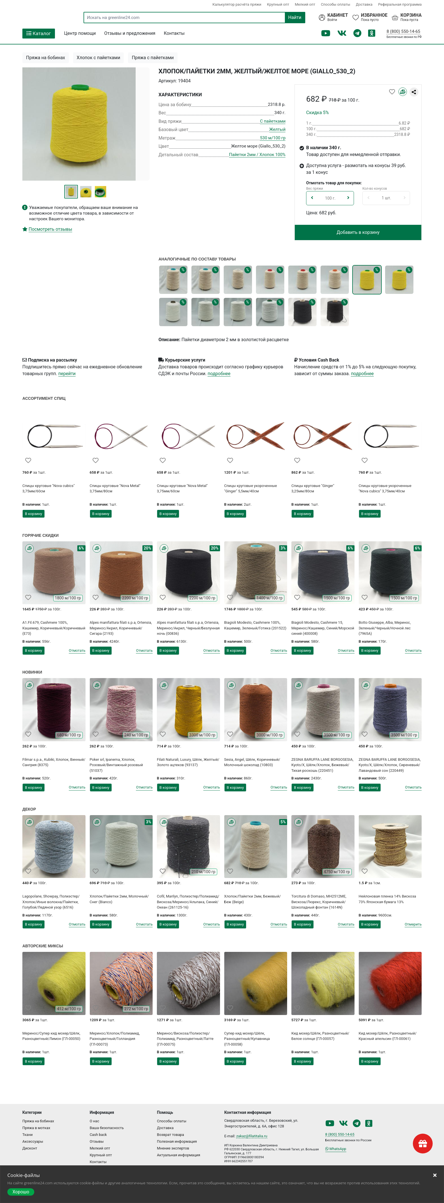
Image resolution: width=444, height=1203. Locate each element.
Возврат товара (170, 1135)
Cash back (98, 1135)
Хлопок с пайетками (98, 57)
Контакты (174, 33)
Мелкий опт (305, 4)
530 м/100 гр (272, 137)
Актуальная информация (178, 1155)
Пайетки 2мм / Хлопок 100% (257, 154)
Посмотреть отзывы (50, 229)
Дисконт (29, 1148)
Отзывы (97, 1141)
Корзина (411, 15)
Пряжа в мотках (36, 1128)
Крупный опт (278, 4)
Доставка (364, 4)
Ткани (27, 1135)
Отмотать (77, 650)
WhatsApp (335, 1149)
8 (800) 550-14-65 (403, 31)
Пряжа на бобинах (45, 57)
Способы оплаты (335, 4)
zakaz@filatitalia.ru (251, 1136)
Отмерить (413, 924)
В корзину (33, 514)
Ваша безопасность (107, 1128)
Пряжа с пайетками (153, 57)
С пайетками (272, 121)
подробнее (219, 373)
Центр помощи (80, 33)
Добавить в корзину (358, 232)
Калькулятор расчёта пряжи (236, 4)
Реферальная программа (400, 4)
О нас (94, 1121)
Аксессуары (32, 1141)
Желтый (277, 129)
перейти (67, 373)
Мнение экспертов (173, 1148)
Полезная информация (177, 1141)
